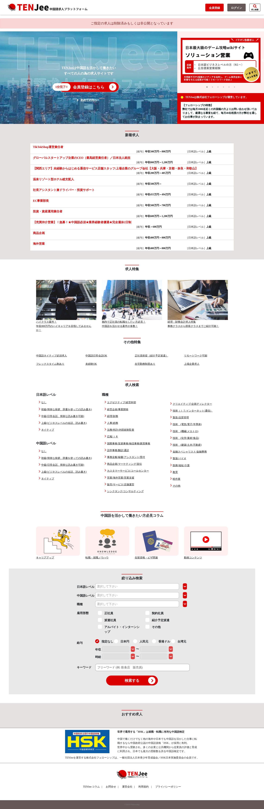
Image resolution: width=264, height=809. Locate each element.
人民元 (140, 641)
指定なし (104, 641)
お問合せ (112, 786)
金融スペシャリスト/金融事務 (190, 451)
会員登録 (214, 7)
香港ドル (161, 641)
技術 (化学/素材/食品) (186, 438)
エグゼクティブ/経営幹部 (121, 402)
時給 (98, 656)
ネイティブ (47, 429)
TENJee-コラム (92, 786)
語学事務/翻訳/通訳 (118, 450)
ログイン (236, 7)
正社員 (105, 613)
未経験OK (91, 364)
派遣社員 (107, 620)
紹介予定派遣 (157, 620)
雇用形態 (83, 613)
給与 (80, 642)
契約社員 (154, 613)
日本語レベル (85, 586)
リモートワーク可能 (195, 355)
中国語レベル (85, 595)
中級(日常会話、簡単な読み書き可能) (62, 416)
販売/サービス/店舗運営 (120, 484)
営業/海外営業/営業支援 (120, 477)
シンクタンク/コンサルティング (125, 491)
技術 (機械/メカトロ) (185, 431)
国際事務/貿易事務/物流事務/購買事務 (128, 443)
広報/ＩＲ (112, 436)
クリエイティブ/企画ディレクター (192, 404)
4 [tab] (223, 87)
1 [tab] (207, 87)
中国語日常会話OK (96, 355)
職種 (80, 604)
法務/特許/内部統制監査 (120, 429)
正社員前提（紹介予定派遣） (151, 355)
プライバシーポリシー (168, 786)
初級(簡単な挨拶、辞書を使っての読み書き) (66, 409)
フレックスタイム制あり (50, 364)
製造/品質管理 (181, 417)
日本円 (121, 641)
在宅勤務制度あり (145, 364)
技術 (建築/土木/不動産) (187, 445)
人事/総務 (112, 423)
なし (43, 402)
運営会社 (128, 786)
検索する (140, 680)
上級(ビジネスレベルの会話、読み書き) (64, 423)
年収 (98, 649)
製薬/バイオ (179, 458)
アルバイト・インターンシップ (119, 629)
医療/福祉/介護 (181, 465)
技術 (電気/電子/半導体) (187, 424)
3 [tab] (218, 87)
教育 (175, 472)
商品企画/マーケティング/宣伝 (124, 464)
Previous (178, 60)
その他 (176, 485)
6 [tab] (234, 87)
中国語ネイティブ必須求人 (51, 355)
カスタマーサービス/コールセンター (128, 470)
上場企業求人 (191, 364)
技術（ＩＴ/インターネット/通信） (193, 410)
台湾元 (178, 641)
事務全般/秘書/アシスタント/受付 (126, 457)
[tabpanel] (221, 60)
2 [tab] (212, 87)
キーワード (84, 667)
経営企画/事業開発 (117, 409)
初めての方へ (88, 100)
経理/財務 (112, 416)
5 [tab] (229, 87)
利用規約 (143, 786)
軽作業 (176, 479)
